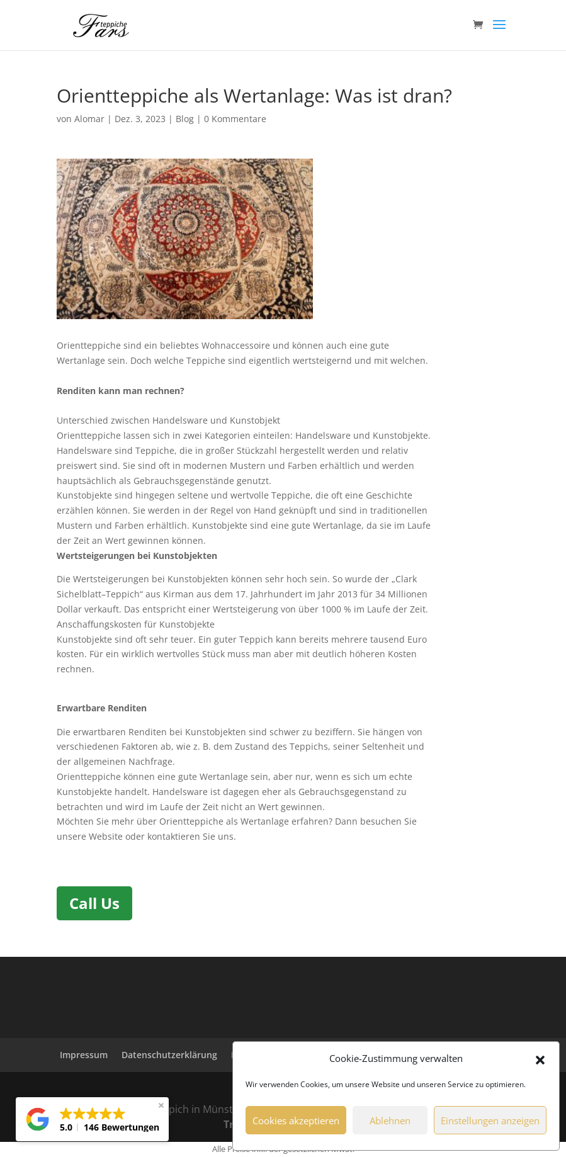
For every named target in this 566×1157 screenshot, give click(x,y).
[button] (540, 1059)
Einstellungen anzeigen (490, 1120)
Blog (185, 119)
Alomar (89, 119)
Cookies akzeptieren (295, 1120)
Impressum (84, 1055)
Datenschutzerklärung (169, 1055)
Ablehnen (390, 1120)
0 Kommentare (235, 119)
